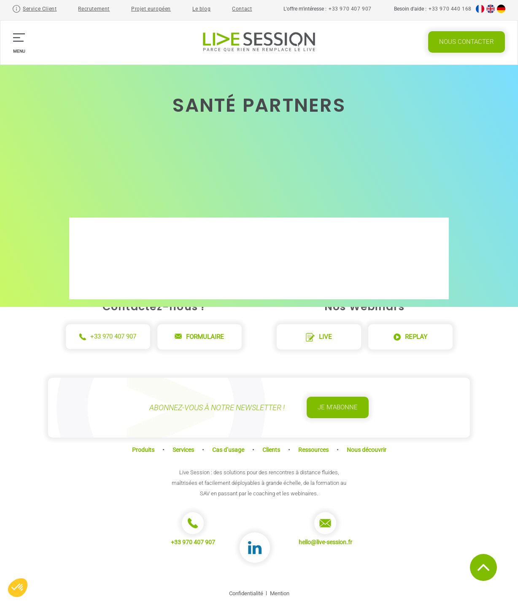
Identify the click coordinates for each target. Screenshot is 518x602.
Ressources (313, 449)
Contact (242, 9)
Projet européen (151, 9)
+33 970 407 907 (350, 9)
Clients (271, 449)
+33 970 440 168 (450, 9)
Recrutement (94, 9)
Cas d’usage (228, 449)
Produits (143, 449)
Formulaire (199, 337)
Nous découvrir (366, 449)
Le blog (201, 9)
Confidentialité (246, 593)
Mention (279, 593)
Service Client (40, 9)
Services (183, 449)
